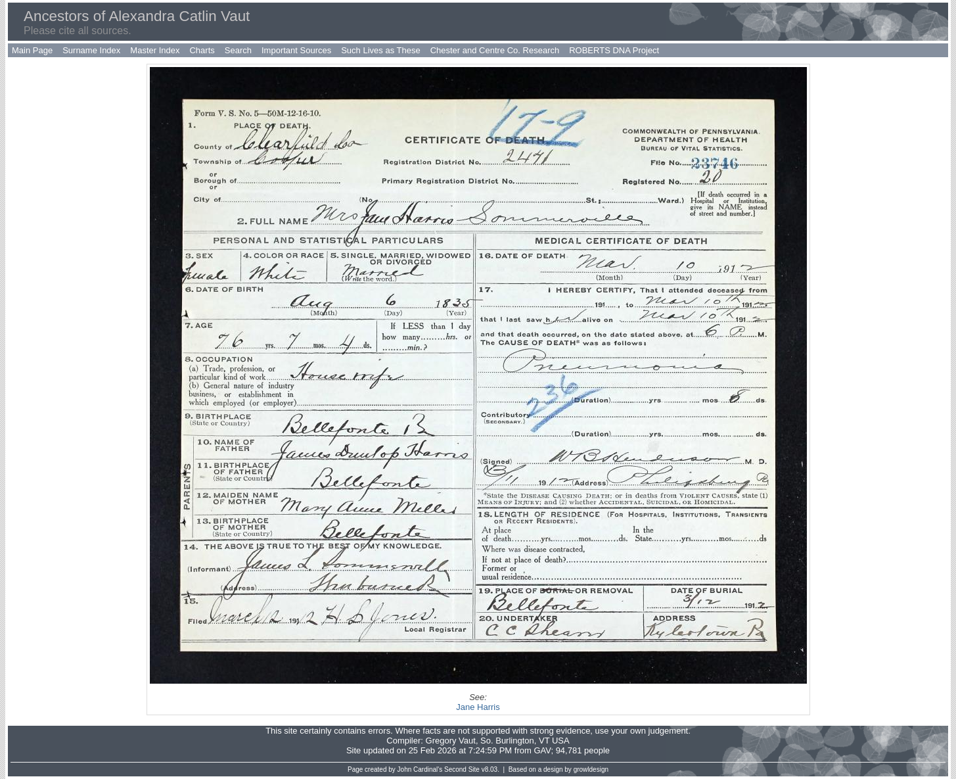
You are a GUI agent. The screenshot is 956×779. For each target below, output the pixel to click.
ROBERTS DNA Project (614, 50)
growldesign (591, 769)
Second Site (462, 769)
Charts (201, 50)
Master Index (154, 50)
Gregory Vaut (451, 740)
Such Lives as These (380, 50)
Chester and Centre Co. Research (495, 50)
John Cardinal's (420, 769)
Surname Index (91, 50)
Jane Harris (477, 707)
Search (238, 50)
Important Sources (296, 50)
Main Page (32, 50)
